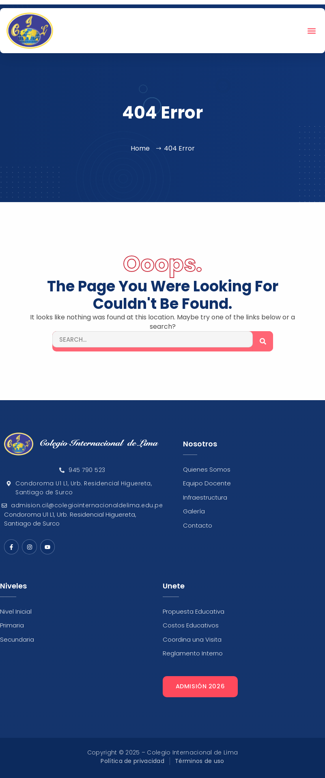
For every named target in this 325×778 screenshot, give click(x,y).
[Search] (263, 341)
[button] (312, 30)
